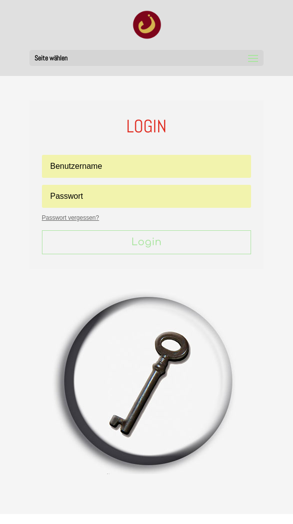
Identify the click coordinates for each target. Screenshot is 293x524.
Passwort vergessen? (70, 217)
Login (146, 242)
